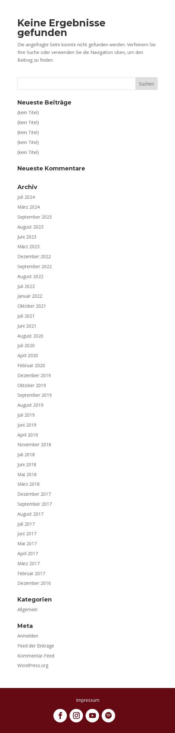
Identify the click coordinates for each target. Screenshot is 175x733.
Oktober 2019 (31, 385)
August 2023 (30, 227)
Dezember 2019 (34, 375)
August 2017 (30, 514)
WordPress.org (32, 665)
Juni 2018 (26, 464)
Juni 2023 (26, 237)
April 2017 (27, 553)
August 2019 (30, 405)
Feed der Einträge (35, 646)
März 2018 (28, 484)
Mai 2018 (27, 474)
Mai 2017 (27, 543)
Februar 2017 (31, 573)
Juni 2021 (26, 326)
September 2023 (34, 217)
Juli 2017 (26, 524)
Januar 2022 (29, 296)
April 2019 (27, 435)
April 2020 (27, 355)
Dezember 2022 (34, 256)
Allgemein (27, 609)
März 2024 (28, 207)
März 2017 (28, 563)
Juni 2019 (26, 425)
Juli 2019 (26, 415)
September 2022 (34, 266)
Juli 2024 (26, 197)
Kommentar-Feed (35, 656)
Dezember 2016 (34, 583)
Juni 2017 (26, 533)
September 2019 (34, 395)
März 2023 (28, 246)
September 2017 (34, 504)
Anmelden (27, 636)
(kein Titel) (28, 112)
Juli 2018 (26, 454)
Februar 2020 (31, 365)
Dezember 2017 (34, 494)
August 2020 (30, 336)
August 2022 (30, 276)
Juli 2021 (26, 316)
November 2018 (34, 444)
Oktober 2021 (31, 306)
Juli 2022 (26, 286)
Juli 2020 (26, 345)
